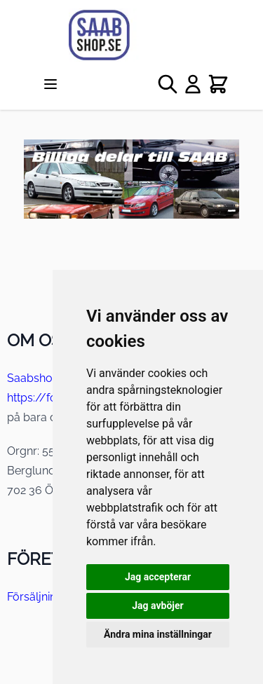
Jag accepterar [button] (158, 576)
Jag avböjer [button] (157, 605)
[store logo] (131, 35)
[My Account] (193, 84)
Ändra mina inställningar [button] (158, 634)
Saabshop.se (40, 378)
